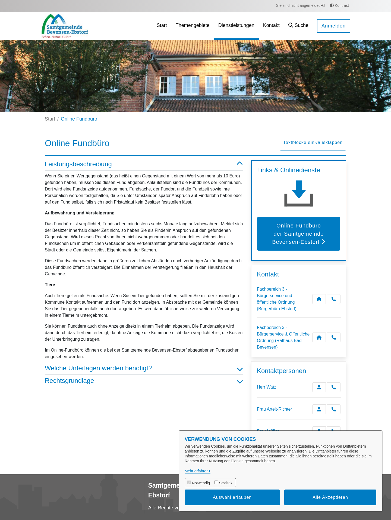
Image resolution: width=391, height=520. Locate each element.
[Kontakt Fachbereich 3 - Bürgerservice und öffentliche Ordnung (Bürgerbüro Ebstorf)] (319, 299)
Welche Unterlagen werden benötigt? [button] (144, 368)
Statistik (225, 483)
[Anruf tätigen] (333, 299)
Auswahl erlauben (232, 497)
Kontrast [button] (339, 5)
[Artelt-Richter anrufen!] (333, 409)
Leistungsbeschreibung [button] (144, 164)
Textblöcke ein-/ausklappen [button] (313, 142)
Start (50, 119)
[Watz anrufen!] (333, 387)
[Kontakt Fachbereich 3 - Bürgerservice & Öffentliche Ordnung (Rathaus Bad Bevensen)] (319, 337)
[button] (298, 26)
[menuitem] (161, 26)
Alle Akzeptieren (330, 497)
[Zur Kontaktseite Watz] (319, 387)
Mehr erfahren (197, 471)
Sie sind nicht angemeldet (300, 5)
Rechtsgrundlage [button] (144, 381)
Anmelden (333, 26)
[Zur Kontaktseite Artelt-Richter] (319, 409)
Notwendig (201, 483)
